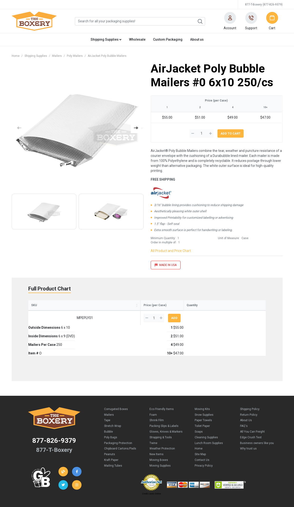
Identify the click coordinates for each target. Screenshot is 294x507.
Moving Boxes (158, 436)
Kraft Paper (111, 436)
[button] (230, 21)
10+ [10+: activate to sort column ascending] (211, 312)
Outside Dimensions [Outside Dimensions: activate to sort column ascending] (62, 310)
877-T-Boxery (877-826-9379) (264, 4)
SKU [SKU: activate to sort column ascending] (34, 312)
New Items (156, 430)
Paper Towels (203, 396)
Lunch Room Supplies (209, 419)
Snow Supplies (204, 391)
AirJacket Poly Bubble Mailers (107, 56)
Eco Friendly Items (161, 385)
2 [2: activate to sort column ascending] (178, 312)
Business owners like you (257, 419)
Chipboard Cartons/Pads (120, 424)
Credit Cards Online (151, 470)
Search (200, 21)
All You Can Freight (252, 408)
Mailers (57, 56)
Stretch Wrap (112, 402)
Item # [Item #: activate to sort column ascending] (147, 310)
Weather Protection (162, 424)
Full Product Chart (49, 289)
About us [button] (197, 39)
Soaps (199, 408)
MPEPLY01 (40, 325)
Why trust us (248, 424)
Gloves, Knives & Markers (166, 408)
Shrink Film (156, 396)
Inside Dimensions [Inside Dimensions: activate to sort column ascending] (94, 310)
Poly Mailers (75, 56)
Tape (107, 396)
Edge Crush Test (251, 413)
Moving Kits (202, 385)
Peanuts (109, 430)
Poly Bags (110, 413)
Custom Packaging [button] (168, 39)
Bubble (108, 408)
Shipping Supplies (35, 56)
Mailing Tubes (113, 442)
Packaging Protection (118, 419)
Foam (153, 391)
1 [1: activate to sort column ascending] (162, 312)
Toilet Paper (202, 402)
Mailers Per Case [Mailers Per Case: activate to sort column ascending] (125, 310)
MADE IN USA (166, 265)
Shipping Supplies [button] (106, 39)
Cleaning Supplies (206, 413)
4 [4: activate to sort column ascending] (194, 312)
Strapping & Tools (160, 413)
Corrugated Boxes (116, 385)
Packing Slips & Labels (163, 402)
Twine (153, 419)
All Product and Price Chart (171, 251)
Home (15, 56)
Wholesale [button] (137, 39)
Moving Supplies (160, 442)
